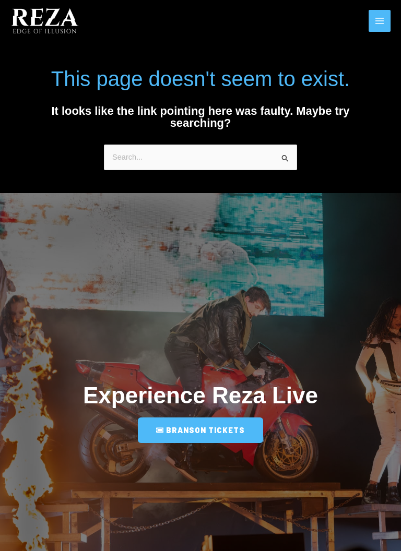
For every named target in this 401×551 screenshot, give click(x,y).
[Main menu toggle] (380, 21)
